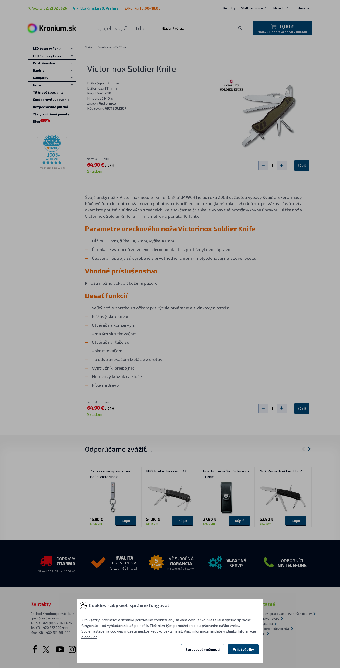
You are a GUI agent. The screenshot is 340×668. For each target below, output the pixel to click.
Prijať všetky (243, 649)
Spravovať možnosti (203, 649)
